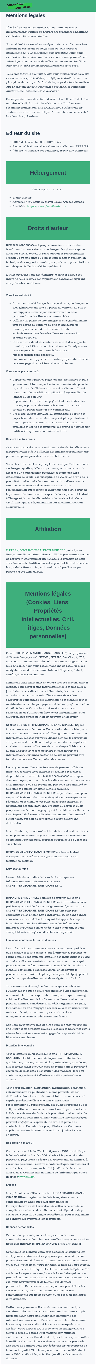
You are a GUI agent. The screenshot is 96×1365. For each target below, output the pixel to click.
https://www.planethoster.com (47, 206)
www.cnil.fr (26, 1177)
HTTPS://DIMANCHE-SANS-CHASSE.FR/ (35, 550)
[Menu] (88, 6)
